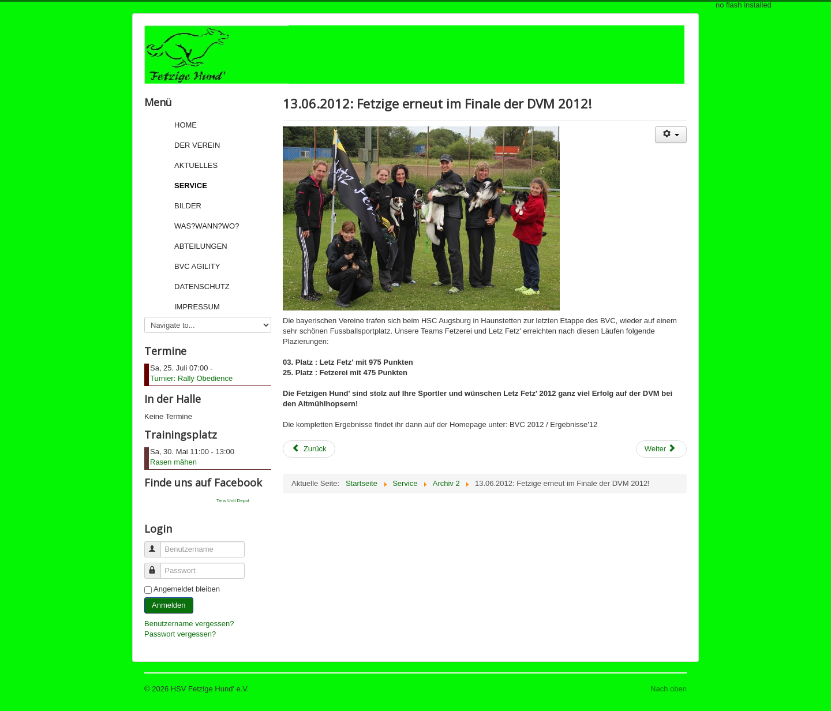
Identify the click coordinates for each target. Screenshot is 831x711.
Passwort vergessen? (180, 634)
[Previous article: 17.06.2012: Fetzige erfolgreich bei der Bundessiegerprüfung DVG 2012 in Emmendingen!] (309, 449)
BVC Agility (197, 266)
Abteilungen (200, 246)
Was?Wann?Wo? (206, 226)
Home (185, 125)
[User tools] (671, 134)
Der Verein (197, 145)
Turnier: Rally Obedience (191, 378)
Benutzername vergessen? (189, 623)
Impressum (197, 306)
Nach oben (668, 688)
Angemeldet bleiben (187, 589)
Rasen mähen (173, 462)
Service (190, 185)
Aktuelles (196, 165)
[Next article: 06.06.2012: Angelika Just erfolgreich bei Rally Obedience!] (661, 449)
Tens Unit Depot (232, 500)
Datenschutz (202, 286)
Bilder (187, 205)
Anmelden (169, 605)
